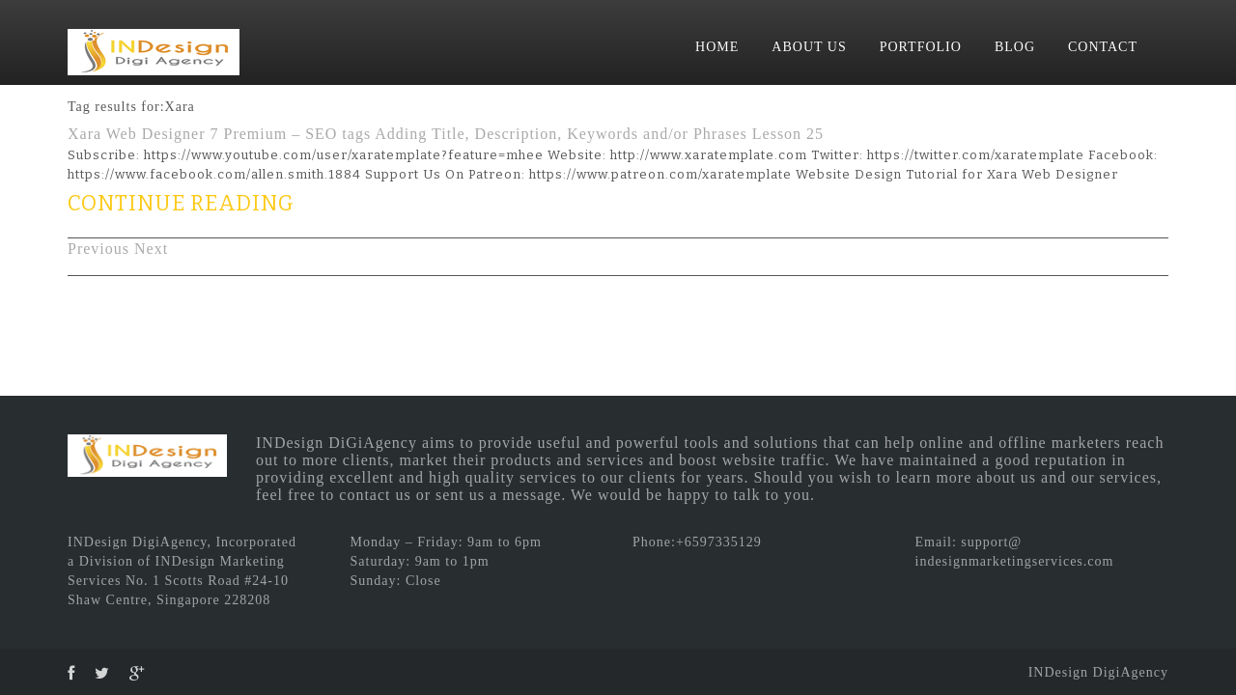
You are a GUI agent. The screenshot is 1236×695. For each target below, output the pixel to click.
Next (151, 248)
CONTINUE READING (181, 203)
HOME (717, 47)
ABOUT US (809, 47)
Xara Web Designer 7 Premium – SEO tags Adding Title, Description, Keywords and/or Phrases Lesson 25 (446, 133)
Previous (98, 248)
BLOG (1015, 47)
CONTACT (1103, 47)
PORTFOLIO (921, 47)
